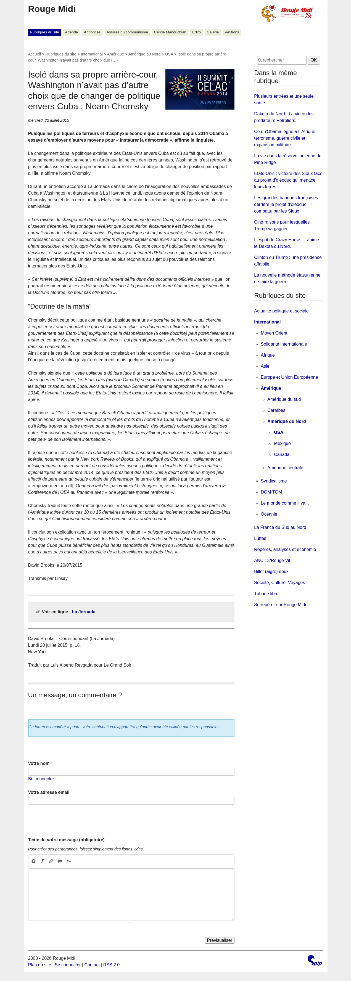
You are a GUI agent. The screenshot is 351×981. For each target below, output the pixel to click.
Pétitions (232, 32)
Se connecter (41, 778)
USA (169, 54)
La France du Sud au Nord (280, 527)
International (92, 54)
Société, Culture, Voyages (279, 582)
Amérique (115, 54)
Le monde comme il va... (285, 503)
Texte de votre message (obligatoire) (66, 839)
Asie (265, 366)
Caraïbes (276, 410)
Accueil (34, 54)
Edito (196, 32)
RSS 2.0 (111, 965)
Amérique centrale (285, 467)
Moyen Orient (274, 333)
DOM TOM (271, 492)
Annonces (92, 32)
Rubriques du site (44, 32)
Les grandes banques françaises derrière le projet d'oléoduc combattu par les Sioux (286, 204)
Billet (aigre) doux (271, 571)
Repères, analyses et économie (285, 549)
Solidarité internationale (284, 344)
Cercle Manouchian (170, 32)
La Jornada (84, 611)
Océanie (269, 514)
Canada (281, 454)
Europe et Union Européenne (289, 377)
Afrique (268, 355)
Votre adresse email (49, 792)
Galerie (213, 32)
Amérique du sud (284, 399)
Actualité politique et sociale (281, 311)
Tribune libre (266, 593)
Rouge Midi (52, 9)
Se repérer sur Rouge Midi (280, 604)
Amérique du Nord (144, 54)
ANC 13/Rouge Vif (272, 560)
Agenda (71, 32)
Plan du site (39, 965)
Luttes (260, 538)
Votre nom (39, 763)
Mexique (282, 443)
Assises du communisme (127, 32)
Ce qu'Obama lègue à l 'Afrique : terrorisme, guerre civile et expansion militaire (286, 138)
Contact (91, 965)
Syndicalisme (274, 481)
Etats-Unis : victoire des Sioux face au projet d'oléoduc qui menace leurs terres (288, 180)
